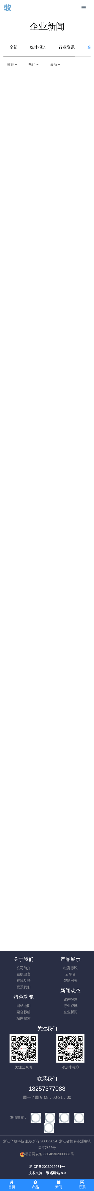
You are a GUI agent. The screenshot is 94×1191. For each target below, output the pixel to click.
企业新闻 (70, 1012)
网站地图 (24, 1006)
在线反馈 (24, 980)
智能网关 (70, 980)
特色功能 (24, 997)
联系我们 (24, 987)
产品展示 (70, 959)
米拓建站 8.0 (56, 1173)
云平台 (70, 974)
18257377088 (47, 1088)
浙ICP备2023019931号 (47, 1167)
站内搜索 (24, 1018)
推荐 (12, 64)
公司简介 (24, 968)
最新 (55, 64)
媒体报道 (38, 47)
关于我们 (24, 959)
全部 (14, 47)
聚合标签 (24, 1012)
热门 (34, 64)
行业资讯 (67, 47)
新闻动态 (70, 990)
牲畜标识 (70, 968)
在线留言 (24, 974)
